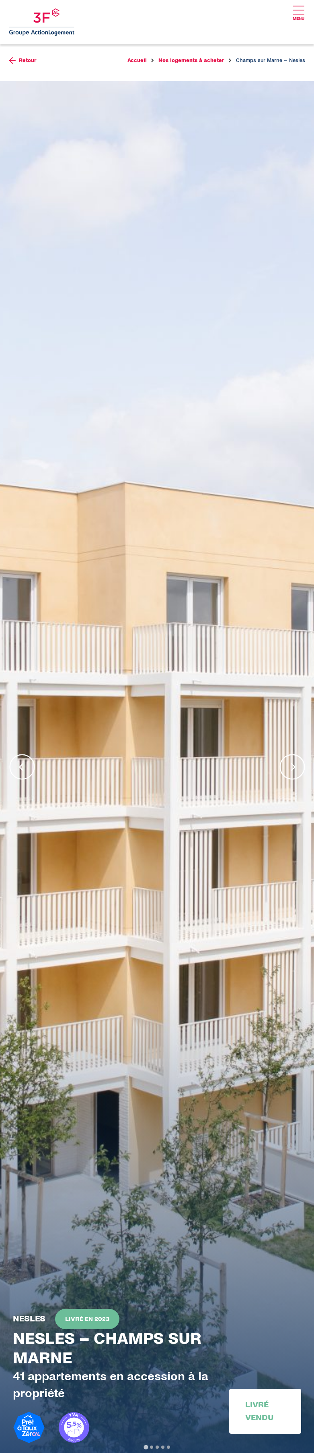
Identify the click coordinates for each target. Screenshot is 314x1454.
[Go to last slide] (22, 768)
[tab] (146, 1448)
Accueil (137, 61)
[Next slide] (292, 768)
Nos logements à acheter (191, 61)
